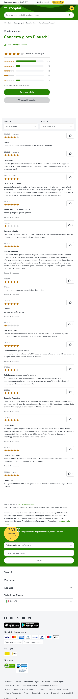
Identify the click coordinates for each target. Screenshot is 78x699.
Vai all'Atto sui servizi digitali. (53, 682)
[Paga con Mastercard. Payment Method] (14, 637)
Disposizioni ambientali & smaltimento (19, 689)
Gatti (9, 23)
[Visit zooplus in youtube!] (23, 617)
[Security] (9, 666)
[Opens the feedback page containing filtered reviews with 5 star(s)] (27, 61)
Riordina (58, 2)
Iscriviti (39, 560)
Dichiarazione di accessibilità (62, 693)
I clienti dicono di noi (40, 693)
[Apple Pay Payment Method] (56, 637)
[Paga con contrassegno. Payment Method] (33, 642)
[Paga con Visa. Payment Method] (7, 637)
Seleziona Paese (13, 595)
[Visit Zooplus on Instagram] (11, 617)
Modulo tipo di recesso (49, 685)
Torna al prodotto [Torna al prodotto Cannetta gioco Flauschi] (27, 92)
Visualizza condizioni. (26, 504)
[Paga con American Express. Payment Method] (21, 637)
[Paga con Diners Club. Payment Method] (28, 637)
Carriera (18, 682)
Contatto (40, 689)
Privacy (26, 693)
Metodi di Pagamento (12, 693)
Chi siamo (8, 682)
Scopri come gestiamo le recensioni (17, 85)
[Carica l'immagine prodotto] (15, 44)
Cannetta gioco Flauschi (47, 23)
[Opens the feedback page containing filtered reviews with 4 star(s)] (27, 66)
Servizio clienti (43, 2)
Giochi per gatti (19, 23)
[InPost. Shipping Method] (14, 654)
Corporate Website (11, 685)
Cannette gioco (31, 23)
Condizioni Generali (29, 685)
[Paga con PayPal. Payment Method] (42, 637)
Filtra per (8, 121)
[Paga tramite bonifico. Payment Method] (13, 642)
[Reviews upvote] (70, 136)
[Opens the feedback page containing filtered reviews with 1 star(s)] (27, 80)
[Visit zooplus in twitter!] (17, 617)
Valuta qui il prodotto (27, 100)
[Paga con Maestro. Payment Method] (49, 637)
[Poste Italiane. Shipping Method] (7, 654)
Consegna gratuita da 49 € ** (16, 2)
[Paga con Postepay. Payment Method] (35, 637)
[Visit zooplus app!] (12, 627)
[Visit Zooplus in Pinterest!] (29, 617)
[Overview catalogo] (5, 8)
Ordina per (44, 121)
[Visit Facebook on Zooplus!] (5, 617)
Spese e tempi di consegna (57, 689)
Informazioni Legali (31, 682)
